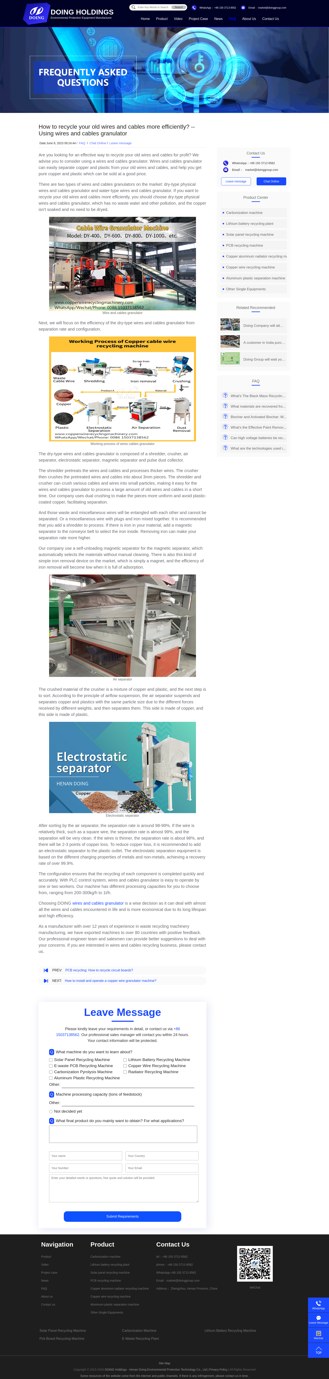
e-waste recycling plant (140, 1338)
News (218, 19)
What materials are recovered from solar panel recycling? (276, 406)
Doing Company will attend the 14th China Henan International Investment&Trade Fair (264, 326)
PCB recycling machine (243, 245)
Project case (198, 19)
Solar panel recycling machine (248, 235)
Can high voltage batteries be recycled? (262, 438)
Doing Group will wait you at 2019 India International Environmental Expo (264, 359)
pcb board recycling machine (61, 1338)
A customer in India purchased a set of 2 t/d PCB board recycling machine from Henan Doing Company (264, 343)
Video (178, 19)
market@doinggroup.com (271, 7)
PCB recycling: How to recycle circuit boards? (99, 970)
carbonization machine (139, 1330)
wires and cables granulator (98, 903)
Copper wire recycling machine (249, 267)
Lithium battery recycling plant (248, 224)
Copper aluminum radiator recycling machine (260, 256)
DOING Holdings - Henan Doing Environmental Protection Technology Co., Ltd (156, 1369)
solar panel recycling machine (62, 1330)
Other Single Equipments (244, 289)
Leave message (121, 143)
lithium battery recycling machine (230, 1330)
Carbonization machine (243, 213)
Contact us (270, 19)
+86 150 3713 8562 (225, 7)
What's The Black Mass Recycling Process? (265, 396)
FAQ (232, 19)
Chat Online (98, 143)
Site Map (164, 1363)
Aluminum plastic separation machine (254, 278)
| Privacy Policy (217, 1369)
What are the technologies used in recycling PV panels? (275, 448)
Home (145, 19)
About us (249, 19)
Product (162, 19)
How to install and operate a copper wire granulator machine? (110, 981)
